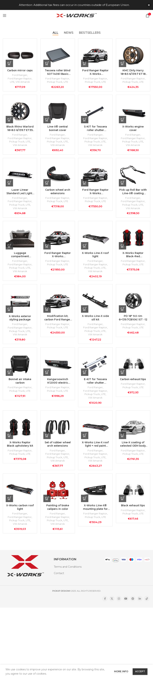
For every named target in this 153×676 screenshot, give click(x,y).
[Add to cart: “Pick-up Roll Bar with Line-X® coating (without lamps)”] (122, 183)
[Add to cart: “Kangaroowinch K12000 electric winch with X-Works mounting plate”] (47, 374)
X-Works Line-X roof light (95, 256)
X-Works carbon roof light (20, 511)
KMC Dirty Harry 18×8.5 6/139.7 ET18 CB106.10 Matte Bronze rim (133, 72)
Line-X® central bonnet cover (57, 128)
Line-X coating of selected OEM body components (133, 447)
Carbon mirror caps (19, 70)
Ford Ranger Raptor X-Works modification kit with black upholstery (95, 192)
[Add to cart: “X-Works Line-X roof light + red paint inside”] (85, 438)
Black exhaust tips (133, 509)
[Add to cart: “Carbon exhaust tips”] (122, 374)
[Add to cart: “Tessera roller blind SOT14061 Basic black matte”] (47, 63)
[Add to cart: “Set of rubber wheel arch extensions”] (47, 438)
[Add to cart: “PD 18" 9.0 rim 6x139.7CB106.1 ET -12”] (122, 311)
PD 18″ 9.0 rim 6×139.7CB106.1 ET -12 (133, 320)
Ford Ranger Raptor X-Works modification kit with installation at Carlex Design (57, 256)
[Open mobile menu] (4, 15)
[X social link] (112, 602)
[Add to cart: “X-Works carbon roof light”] (9, 502)
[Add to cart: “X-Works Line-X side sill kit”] (85, 311)
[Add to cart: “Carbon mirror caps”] (9, 63)
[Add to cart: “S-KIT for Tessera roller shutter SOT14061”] (85, 120)
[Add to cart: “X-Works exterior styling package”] (9, 311)
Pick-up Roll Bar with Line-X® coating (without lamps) (133, 192)
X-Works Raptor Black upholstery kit (19, 447)
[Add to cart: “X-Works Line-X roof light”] (85, 247)
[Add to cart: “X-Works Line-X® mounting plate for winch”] (85, 502)
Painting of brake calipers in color (57, 511)
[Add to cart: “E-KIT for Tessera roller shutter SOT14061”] (85, 374)
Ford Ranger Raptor (20, 78)
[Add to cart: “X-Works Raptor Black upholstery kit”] (9, 438)
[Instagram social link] (119, 602)
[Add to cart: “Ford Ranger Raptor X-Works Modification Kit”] (85, 63)
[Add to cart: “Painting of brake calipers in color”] (47, 502)
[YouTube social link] (126, 602)
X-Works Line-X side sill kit (95, 319)
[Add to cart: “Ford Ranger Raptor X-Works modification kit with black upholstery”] (85, 183)
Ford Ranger (19, 75)
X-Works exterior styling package (19, 320)
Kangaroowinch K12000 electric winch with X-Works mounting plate (57, 383)
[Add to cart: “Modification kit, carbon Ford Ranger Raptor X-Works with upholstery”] (47, 311)
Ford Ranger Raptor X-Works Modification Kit (95, 72)
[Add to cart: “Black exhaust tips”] (122, 502)
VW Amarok (22, 81)
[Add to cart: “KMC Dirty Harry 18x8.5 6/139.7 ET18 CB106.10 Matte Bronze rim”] (122, 63)
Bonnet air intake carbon (20, 383)
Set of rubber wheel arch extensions (57, 447)
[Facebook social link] (105, 602)
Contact (59, 577)
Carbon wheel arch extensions (58, 192)
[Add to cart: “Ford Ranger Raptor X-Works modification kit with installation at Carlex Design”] (47, 247)
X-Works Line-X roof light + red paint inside (95, 447)
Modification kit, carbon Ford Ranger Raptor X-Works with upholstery (57, 320)
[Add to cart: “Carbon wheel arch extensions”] (47, 183)
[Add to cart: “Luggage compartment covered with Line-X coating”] (9, 247)
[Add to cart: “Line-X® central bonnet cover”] (47, 120)
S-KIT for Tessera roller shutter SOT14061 (95, 128)
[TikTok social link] (147, 602)
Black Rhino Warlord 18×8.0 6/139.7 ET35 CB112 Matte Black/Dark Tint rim (20, 128)
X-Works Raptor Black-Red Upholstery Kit (133, 256)
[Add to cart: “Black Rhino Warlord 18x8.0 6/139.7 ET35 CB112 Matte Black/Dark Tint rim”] (9, 120)
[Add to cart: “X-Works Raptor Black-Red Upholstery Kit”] (122, 247)
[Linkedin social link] (140, 602)
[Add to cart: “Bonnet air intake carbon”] (9, 374)
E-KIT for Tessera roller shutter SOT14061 (95, 383)
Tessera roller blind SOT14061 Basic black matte (58, 72)
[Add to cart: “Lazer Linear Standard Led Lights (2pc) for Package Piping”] (9, 183)
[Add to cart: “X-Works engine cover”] (122, 120)
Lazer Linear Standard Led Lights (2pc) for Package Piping (20, 192)
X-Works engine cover (133, 128)
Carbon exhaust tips (133, 381)
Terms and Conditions (68, 570)
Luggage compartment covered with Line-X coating (19, 256)
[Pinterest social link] (133, 602)
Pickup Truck (54, 82)
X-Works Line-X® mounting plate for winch (95, 511)
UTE (12, 81)
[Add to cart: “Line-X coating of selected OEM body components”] (122, 438)
